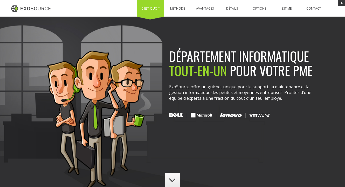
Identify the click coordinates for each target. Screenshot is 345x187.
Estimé (287, 8)
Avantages (205, 8)
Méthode (177, 8)
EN (341, 3)
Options (259, 8)
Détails (232, 8)
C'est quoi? (150, 8)
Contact (313, 8)
